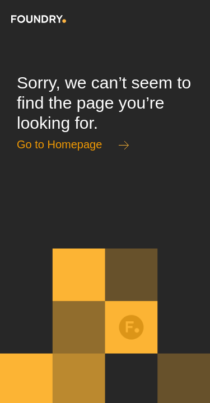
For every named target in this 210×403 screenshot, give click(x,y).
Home (38, 19)
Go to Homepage (59, 144)
